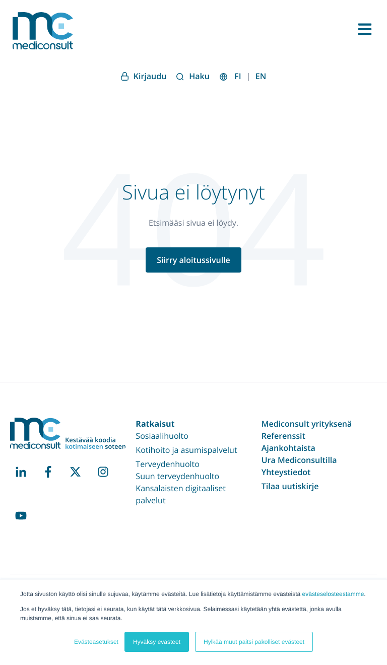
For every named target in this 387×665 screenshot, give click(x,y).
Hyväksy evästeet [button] (156, 641)
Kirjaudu (144, 76)
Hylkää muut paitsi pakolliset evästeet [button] (254, 641)
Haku (193, 76)
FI (237, 76)
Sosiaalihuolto (162, 435)
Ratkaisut (155, 423)
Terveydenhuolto (168, 464)
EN (260, 76)
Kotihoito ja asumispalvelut (186, 449)
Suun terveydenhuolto (177, 476)
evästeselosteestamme (333, 593)
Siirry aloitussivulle (193, 259)
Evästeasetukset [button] (96, 641)
